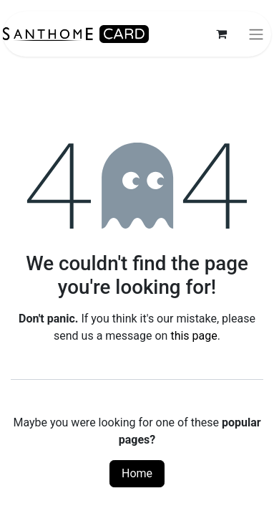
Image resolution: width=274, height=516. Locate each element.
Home (137, 473)
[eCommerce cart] (221, 33)
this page (193, 336)
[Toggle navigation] (256, 34)
